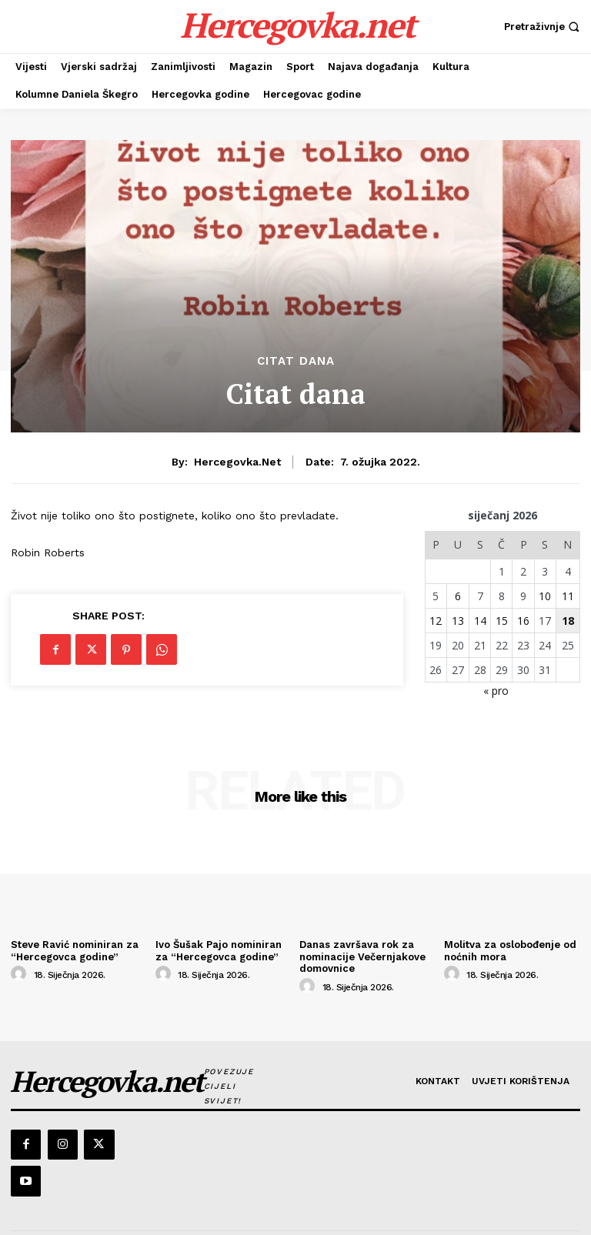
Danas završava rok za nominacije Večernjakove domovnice (362, 956)
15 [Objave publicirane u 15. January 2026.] (502, 620)
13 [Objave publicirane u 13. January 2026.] (458, 620)
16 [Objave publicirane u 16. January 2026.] (523, 620)
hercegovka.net (237, 462)
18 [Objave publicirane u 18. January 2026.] (568, 620)
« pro (496, 690)
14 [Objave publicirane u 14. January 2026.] (480, 620)
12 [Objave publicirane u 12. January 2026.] (435, 620)
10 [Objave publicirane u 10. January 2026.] (545, 596)
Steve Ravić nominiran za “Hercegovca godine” (75, 951)
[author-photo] (21, 974)
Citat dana (296, 361)
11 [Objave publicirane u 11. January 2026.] (568, 596)
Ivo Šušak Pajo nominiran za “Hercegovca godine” (218, 951)
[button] (543, 27)
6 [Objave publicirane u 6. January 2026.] (458, 596)
